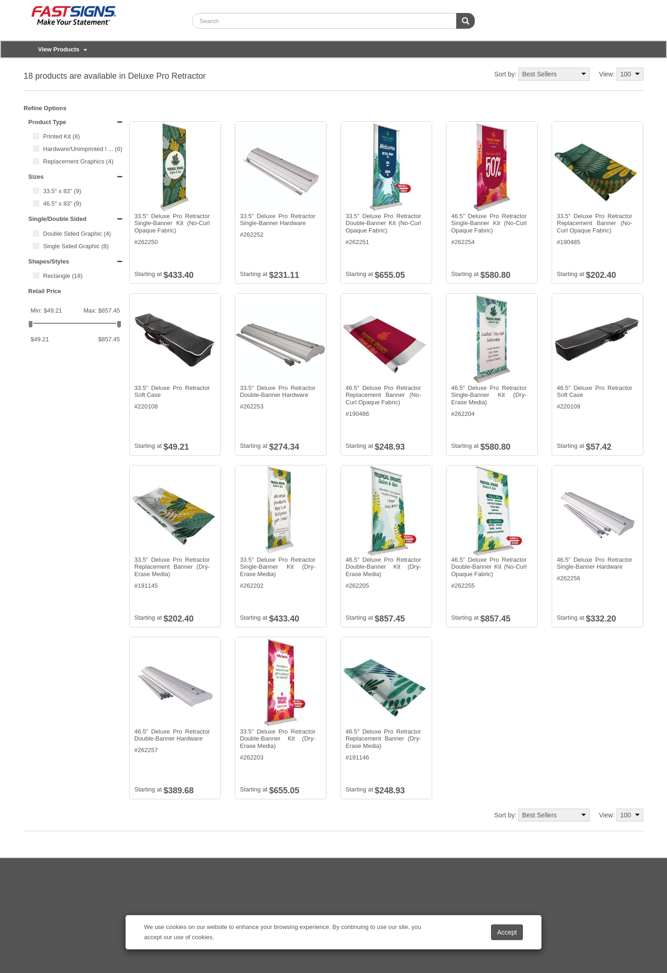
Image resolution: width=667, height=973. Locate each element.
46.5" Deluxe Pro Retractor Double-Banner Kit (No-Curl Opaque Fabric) (489, 567)
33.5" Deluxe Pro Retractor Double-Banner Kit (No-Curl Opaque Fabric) (383, 223)
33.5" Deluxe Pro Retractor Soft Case (172, 391)
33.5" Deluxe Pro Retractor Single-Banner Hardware (277, 220)
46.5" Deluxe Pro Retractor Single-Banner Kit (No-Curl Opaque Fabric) (489, 223)
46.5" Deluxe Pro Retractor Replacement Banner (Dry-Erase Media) (383, 738)
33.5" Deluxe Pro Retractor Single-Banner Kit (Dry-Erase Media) (277, 567)
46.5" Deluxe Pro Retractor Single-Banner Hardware (594, 563)
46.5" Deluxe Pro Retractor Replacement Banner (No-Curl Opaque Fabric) (383, 395)
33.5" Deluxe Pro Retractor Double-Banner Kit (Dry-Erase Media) (277, 738)
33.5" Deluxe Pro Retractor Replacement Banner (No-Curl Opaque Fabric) (594, 223)
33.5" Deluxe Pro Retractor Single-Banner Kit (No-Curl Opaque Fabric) (172, 223)
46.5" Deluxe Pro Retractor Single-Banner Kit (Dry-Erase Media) (489, 395)
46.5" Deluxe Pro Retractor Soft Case (594, 391)
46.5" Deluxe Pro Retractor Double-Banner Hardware (172, 735)
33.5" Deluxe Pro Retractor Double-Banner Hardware (277, 391)
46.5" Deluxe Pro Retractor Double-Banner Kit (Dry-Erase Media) (383, 567)
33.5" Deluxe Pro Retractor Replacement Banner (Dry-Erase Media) (172, 567)
